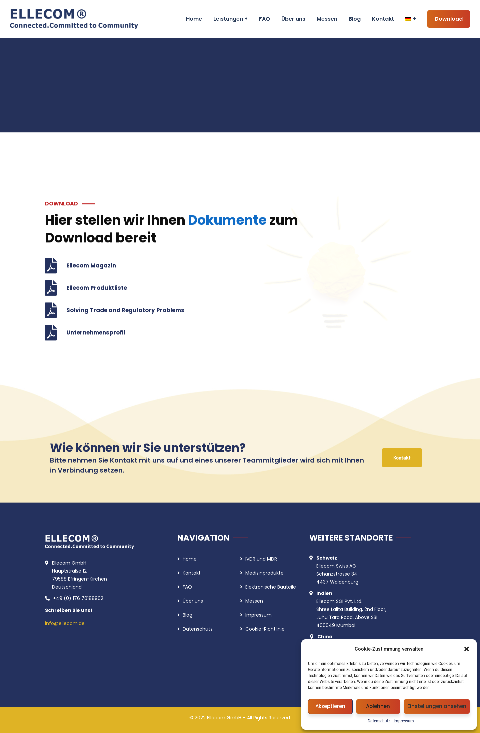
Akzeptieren (330, 706)
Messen (254, 601)
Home (190, 559)
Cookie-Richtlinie (265, 629)
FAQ (187, 587)
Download (449, 19)
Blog (187, 615)
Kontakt (192, 573)
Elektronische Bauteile (270, 587)
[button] (466, 649)
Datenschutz (379, 721)
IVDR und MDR (261, 559)
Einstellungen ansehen (436, 706)
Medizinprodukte (264, 573)
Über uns (193, 601)
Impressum (404, 721)
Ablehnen (378, 706)
